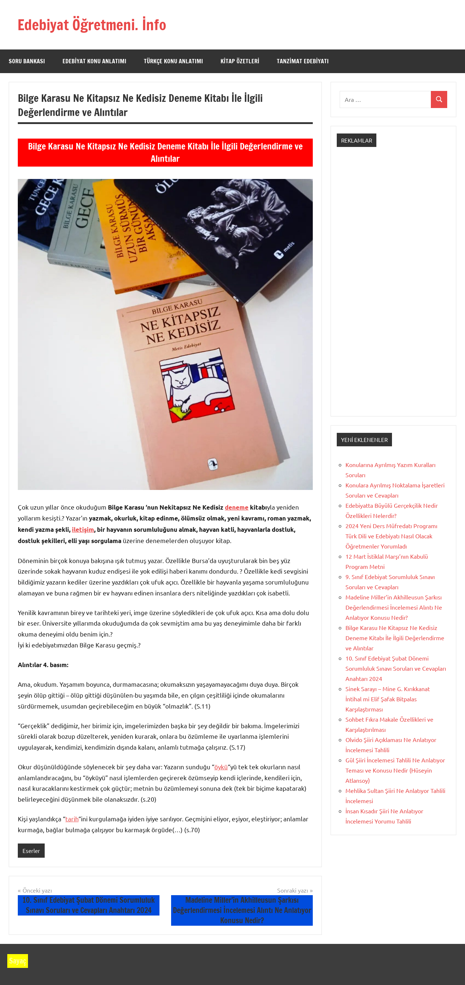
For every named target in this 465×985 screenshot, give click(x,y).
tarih (71, 818)
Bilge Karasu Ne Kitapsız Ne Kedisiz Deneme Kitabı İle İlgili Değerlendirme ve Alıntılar (394, 637)
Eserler (31, 850)
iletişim (83, 529)
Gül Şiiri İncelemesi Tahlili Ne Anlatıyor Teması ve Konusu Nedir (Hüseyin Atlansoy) (395, 770)
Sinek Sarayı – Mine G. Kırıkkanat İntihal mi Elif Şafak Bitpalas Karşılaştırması (387, 699)
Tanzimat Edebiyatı (303, 61)
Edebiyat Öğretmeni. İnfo (91, 24)
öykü (221, 766)
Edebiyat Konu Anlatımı (94, 61)
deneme (236, 507)
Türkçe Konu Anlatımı (173, 61)
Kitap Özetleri (240, 61)
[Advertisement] (393, 288)
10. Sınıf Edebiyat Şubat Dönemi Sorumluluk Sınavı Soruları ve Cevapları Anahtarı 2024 (395, 668)
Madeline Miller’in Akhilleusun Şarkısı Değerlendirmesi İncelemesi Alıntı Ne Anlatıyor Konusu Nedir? (393, 607)
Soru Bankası (27, 61)
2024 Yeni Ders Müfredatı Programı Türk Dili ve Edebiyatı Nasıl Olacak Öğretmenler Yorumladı (391, 536)
